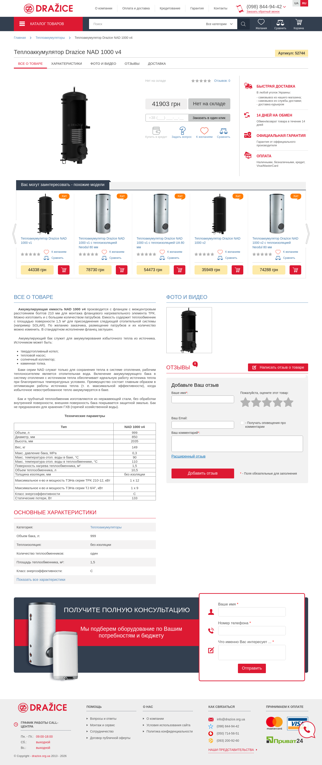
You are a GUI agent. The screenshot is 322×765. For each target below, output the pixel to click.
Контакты (220, 8)
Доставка (157, 63)
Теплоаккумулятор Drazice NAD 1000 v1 (44, 241)
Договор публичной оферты (110, 738)
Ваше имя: (180, 393)
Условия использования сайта (168, 725)
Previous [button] (14, 234)
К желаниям (204, 132)
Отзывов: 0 (222, 80)
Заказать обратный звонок (263, 11)
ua (296, 3)
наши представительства (231, 750)
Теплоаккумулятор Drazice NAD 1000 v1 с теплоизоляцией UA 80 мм (160, 243)
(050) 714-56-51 (228, 733)
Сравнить (223, 132)
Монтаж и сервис (102, 725)
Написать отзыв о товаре (282, 367)
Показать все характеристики (41, 579)
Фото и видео (103, 63)
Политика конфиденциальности (169, 731)
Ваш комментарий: (186, 432)
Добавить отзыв (203, 473)
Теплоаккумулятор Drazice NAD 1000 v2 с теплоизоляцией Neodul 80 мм (275, 243)
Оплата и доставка (136, 8)
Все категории (216, 24)
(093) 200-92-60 (228, 740)
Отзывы (132, 63)
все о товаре (30, 63)
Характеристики (66, 63)
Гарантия (197, 8)
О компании (103, 8)
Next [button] (308, 234)
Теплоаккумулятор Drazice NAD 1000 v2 (217, 241)
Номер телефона (234, 623)
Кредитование (170, 8)
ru (304, 3)
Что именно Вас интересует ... (246, 642)
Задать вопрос (182, 132)
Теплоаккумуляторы (106, 527)
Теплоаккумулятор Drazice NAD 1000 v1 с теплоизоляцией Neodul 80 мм (102, 243)
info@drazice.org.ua (231, 719)
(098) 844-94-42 (228, 726)
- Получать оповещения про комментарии (263, 424)
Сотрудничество (102, 731)
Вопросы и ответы (103, 718)
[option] (45, 234)
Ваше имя (228, 604)
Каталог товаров (47, 24)
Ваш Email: (179, 418)
